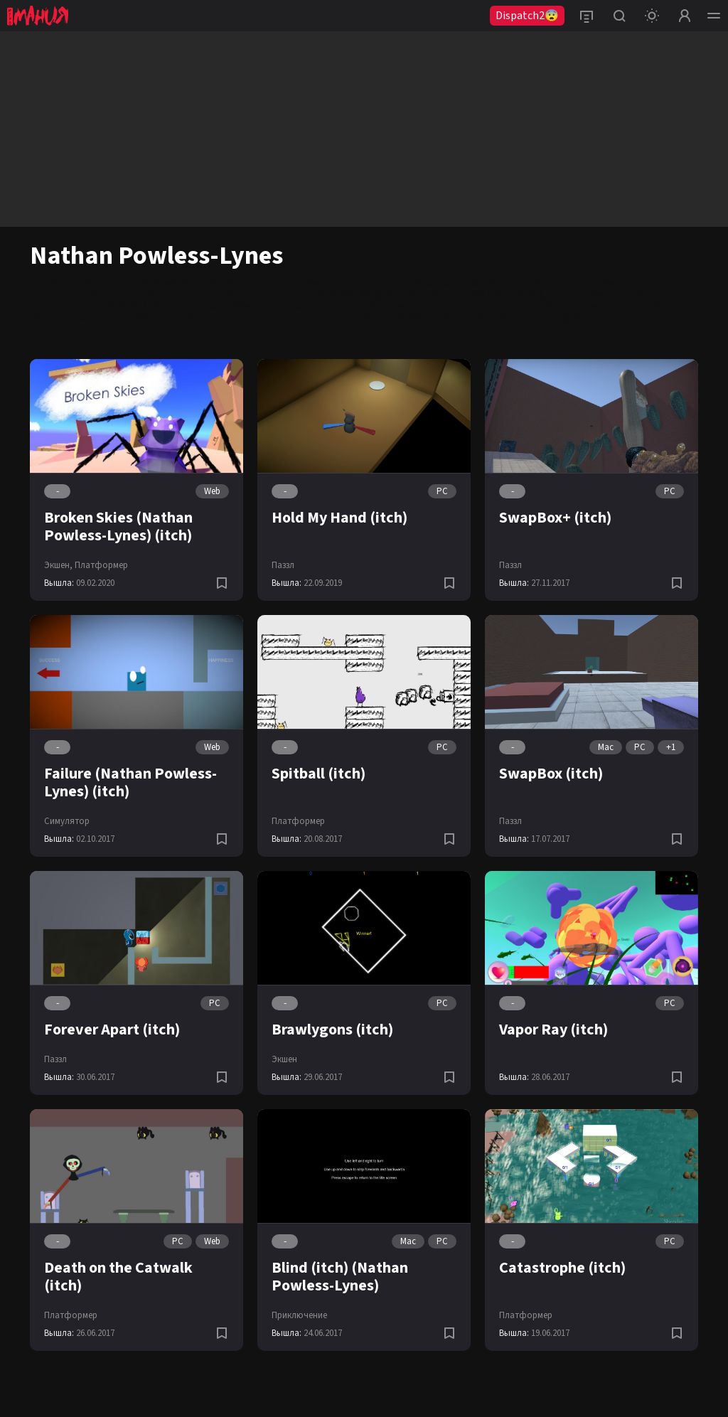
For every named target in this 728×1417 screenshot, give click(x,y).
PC (442, 491)
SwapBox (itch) (551, 773)
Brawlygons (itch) (332, 1029)
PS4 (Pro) (361, 295)
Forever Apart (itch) (112, 1029)
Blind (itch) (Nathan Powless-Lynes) (340, 1276)
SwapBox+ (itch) (555, 517)
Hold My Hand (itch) (339, 517)
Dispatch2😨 (527, 15)
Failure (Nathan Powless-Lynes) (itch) (130, 782)
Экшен (284, 1059)
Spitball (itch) (318, 773)
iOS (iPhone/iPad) (506, 295)
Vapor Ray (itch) (553, 1029)
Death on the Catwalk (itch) (118, 1276)
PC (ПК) (321, 295)
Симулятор (67, 821)
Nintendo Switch (582, 295)
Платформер (101, 565)
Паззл (283, 565)
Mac (606, 747)
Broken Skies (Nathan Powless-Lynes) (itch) (118, 526)
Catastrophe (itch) (562, 1267)
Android (448, 295)
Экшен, (58, 565)
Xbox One (406, 295)
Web (212, 491)
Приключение (299, 1315)
